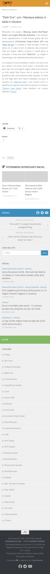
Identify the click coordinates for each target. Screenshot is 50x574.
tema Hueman (37, 560)
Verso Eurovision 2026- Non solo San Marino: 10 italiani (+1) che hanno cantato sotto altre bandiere (24, 275)
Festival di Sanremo (12, 428)
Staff (6, 27)
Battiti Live (8, 373)
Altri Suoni (8, 361)
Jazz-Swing (9, 440)
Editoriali (7, 404)
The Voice (8, 508)
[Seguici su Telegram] (42, 212)
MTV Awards (9, 447)
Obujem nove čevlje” (12, 88)
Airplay (7, 354)
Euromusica (7, 318)
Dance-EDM (9, 397)
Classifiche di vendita (12, 385)
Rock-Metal (9, 490)
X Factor (7, 520)
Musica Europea (9, 10)
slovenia (10, 158)
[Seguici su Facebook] (37, 212)
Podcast (7, 477)
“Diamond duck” (20, 82)
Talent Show (9, 502)
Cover (6, 391)
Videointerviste (10, 514)
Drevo (13, 91)
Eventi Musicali (10, 422)
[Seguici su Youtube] (46, 212)
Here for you (8, 45)
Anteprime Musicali (12, 367)
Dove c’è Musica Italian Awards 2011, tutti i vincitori (11, 188)
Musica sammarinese (13, 465)
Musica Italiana (10, 459)
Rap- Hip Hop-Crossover (14, 483)
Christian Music (10, 379)
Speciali (28, 269)
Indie (6, 434)
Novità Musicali (10, 471)
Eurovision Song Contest (13, 269)
